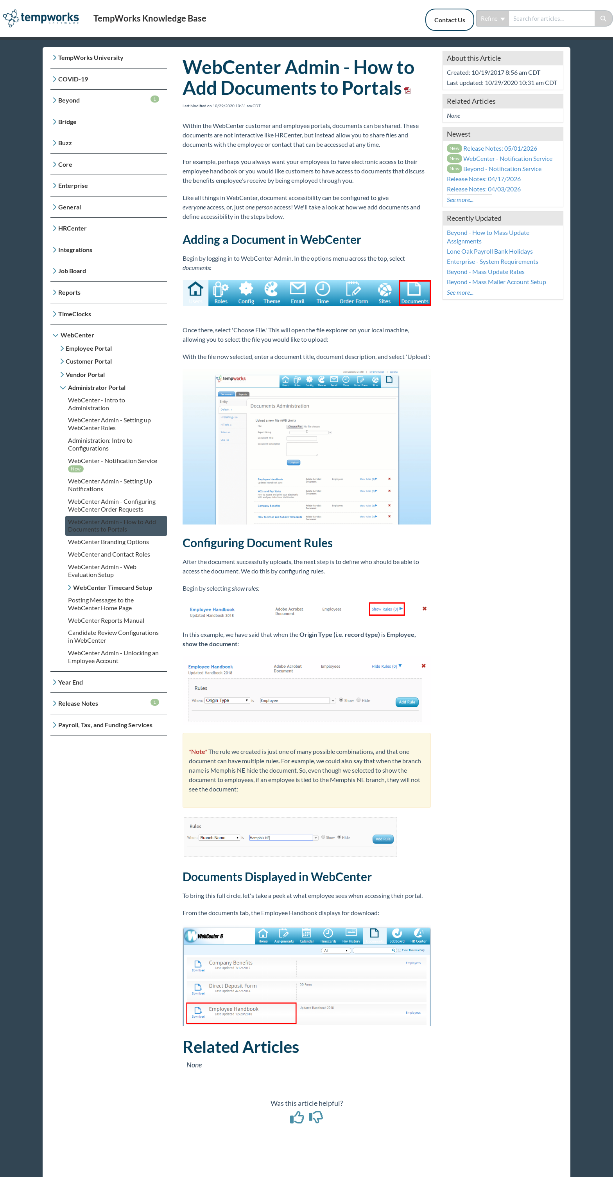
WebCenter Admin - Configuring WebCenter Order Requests (112, 505)
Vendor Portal (85, 374)
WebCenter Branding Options (108, 541)
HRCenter (72, 228)
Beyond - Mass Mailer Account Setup (496, 281)
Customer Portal (89, 361)
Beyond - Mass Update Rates (486, 271)
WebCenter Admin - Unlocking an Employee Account (113, 656)
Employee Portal (89, 348)
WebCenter (77, 335)
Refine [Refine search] (493, 18)
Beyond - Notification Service (494, 168)
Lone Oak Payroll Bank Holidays (490, 251)
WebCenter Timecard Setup (112, 587)
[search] (552, 18)
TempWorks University (91, 57)
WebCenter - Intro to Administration (96, 403)
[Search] (604, 18)
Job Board (72, 270)
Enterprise (73, 185)
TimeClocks (74, 313)
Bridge (67, 121)
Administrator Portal (96, 387)
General (69, 207)
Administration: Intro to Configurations (100, 444)
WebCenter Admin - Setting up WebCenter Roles (109, 423)
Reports (69, 292)
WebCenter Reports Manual (106, 620)
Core (65, 164)
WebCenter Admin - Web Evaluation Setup (102, 570)
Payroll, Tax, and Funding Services (105, 724)
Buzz (65, 142)
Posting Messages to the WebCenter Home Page (101, 603)
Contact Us (449, 19)
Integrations (75, 249)
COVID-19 (73, 79)
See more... (460, 199)
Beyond (108, 100)
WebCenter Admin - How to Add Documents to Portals (112, 525)
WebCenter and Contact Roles (109, 554)
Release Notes (108, 703)
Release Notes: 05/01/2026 (492, 148)
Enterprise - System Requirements (492, 261)
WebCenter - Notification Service (112, 460)
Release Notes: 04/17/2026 (484, 178)
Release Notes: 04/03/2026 (484, 189)
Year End (70, 682)
